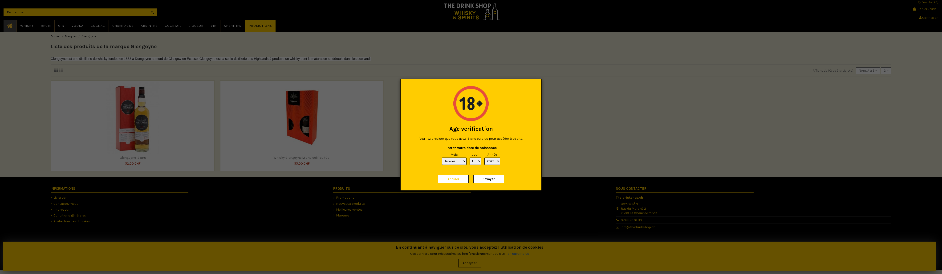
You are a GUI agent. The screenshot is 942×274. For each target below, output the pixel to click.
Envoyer (489, 179)
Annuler (453, 179)
